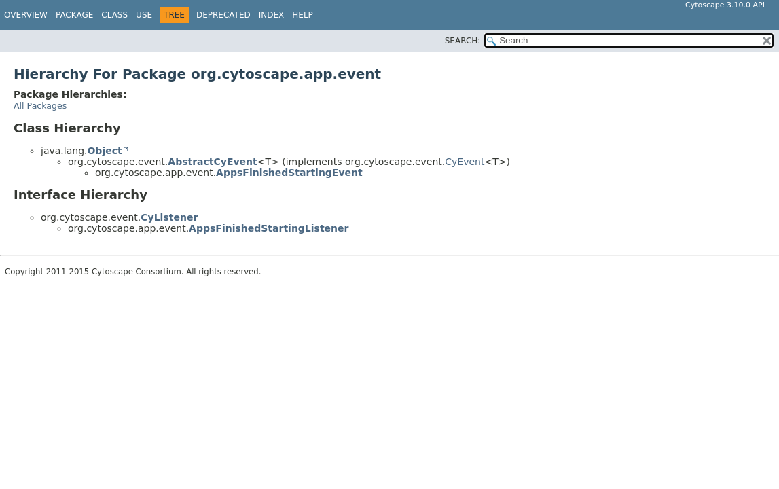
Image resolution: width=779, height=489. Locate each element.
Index (272, 15)
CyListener (169, 217)
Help (302, 15)
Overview (26, 15)
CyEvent (464, 161)
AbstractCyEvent (212, 161)
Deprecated (223, 15)
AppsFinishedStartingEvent (289, 172)
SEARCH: (463, 41)
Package (74, 15)
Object (104, 150)
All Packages (40, 106)
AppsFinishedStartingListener (268, 228)
